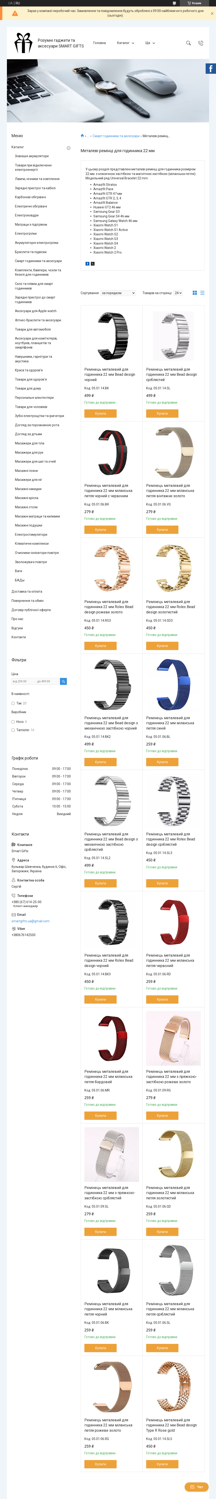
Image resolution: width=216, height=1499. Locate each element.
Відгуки (17, 628)
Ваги (18, 571)
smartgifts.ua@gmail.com (31, 921)
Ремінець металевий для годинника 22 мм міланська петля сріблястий (170, 1309)
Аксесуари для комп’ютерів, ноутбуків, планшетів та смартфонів (36, 343)
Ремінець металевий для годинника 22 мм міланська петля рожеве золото (108, 1425)
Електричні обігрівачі (31, 206)
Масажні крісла (26, 498)
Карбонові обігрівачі (30, 197)
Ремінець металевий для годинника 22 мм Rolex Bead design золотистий (170, 607)
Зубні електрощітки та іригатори (39, 416)
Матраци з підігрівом (31, 224)
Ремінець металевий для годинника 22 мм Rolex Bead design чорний (108, 960)
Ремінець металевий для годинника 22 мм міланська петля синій (170, 723)
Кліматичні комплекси (32, 543)
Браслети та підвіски (31, 252)
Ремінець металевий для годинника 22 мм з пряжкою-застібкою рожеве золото (171, 1076)
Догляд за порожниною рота (37, 425)
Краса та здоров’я (29, 370)
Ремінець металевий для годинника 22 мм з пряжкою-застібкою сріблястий (109, 1193)
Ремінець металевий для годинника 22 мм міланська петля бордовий (108, 1076)
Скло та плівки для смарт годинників (34, 286)
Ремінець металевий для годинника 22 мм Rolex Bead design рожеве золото (108, 607)
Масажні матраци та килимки (37, 516)
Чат (196, 1487)
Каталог (123, 43)
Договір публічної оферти (31, 610)
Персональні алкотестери (34, 397)
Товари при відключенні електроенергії (33, 167)
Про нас (17, 619)
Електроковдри (26, 215)
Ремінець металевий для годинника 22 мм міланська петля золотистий (170, 1193)
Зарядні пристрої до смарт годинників (35, 300)
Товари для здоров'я (31, 379)
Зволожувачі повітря (31, 562)
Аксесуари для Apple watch (35, 311)
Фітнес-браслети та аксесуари (38, 320)
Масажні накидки (28, 489)
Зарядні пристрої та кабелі (35, 188)
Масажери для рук (29, 452)
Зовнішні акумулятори (32, 156)
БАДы (19, 580)
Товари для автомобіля (33, 329)
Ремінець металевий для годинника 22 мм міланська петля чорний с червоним (108, 490)
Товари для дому (28, 388)
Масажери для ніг (28, 480)
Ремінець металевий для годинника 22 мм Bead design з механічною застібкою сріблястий (111, 842)
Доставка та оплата (27, 591)
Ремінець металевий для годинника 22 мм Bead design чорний (109, 374)
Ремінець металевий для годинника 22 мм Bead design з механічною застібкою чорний (111, 723)
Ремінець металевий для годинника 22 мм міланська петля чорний (108, 1309)
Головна (99, 43)
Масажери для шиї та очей (35, 461)
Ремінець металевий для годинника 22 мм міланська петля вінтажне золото (170, 490)
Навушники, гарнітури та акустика (33, 359)
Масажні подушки (28, 525)
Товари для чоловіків (31, 407)
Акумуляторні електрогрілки (36, 243)
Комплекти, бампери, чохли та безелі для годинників (38, 272)
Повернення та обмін (28, 601)
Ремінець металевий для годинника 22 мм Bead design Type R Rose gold (171, 1425)
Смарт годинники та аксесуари (116, 136)
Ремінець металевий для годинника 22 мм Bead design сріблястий (171, 374)
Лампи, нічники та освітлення (37, 179)
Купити (100, 413)
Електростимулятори (31, 534)
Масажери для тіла (29, 443)
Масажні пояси (26, 471)
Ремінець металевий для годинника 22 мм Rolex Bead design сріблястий (170, 839)
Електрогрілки (26, 233)
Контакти (19, 637)
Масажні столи (26, 507)
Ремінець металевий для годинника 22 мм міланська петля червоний (170, 960)
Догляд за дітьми (28, 434)
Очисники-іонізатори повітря (37, 553)
